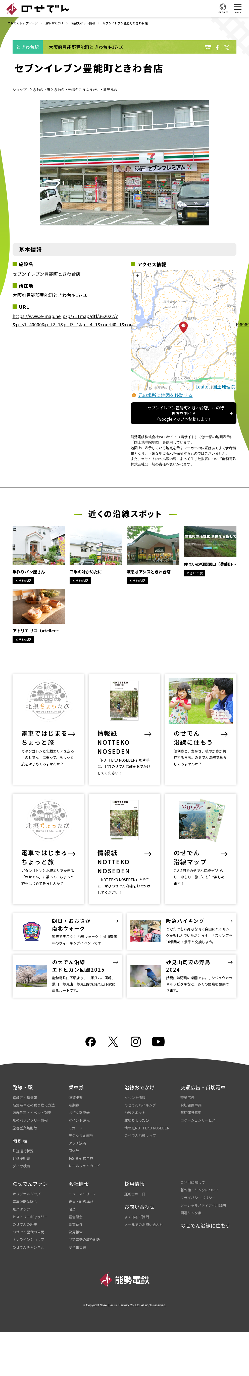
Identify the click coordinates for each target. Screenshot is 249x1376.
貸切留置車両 (191, 1094)
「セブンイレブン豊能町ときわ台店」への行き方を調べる (183, 413)
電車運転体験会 (25, 1191)
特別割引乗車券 (81, 1148)
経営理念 (76, 1206)
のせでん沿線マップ (140, 1125)
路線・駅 (23, 1077)
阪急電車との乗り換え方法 (34, 1094)
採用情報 (134, 1173)
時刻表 (20, 1130)
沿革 (72, 1199)
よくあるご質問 (136, 1206)
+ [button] (137, 276)
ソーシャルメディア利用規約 (203, 1195)
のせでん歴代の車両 (28, 1221)
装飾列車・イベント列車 (32, 1102)
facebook (217, 47)
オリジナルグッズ (27, 1183)
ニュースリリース (82, 1183)
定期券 (74, 1094)
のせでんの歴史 (25, 1214)
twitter (226, 47)
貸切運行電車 (191, 1102)
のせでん (38, 9)
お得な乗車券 (79, 1102)
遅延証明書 (21, 1148)
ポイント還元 (79, 1110)
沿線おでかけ (54, 23)
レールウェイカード (84, 1155)
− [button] (137, 289)
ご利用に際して (192, 1172)
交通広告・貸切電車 (203, 1077)
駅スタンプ (21, 1199)
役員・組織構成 (81, 1191)
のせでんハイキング (140, 1094)
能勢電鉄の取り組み (84, 1229)
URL (208, 47)
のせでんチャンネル (28, 1237)
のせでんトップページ (23, 23)
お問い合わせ (139, 1196)
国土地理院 (224, 386)
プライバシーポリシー (198, 1187)
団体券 (74, 1140)
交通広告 (187, 1087)
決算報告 (76, 1221)
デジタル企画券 (81, 1125)
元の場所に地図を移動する (165, 395)
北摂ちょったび (136, 1110)
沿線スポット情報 (83, 23)
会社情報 (79, 1173)
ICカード (75, 1117)
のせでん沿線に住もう (205, 1215)
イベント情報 (134, 1087)
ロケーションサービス (198, 1110)
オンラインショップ (28, 1229)
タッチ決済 (77, 1132)
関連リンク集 (191, 1202)
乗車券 (76, 1077)
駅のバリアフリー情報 (30, 1110)
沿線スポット (134, 1102)
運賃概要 (76, 1087)
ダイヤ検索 (21, 1155)
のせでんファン (30, 1173)
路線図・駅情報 (25, 1087)
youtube (158, 1032)
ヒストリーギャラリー (30, 1206)
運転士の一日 (134, 1183)
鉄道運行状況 (23, 1140)
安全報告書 (77, 1237)
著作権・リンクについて (199, 1179)
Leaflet (202, 386)
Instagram (135, 1032)
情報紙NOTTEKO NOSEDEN (146, 1117)
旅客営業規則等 (25, 1117)
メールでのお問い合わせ (143, 1214)
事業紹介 (76, 1214)
